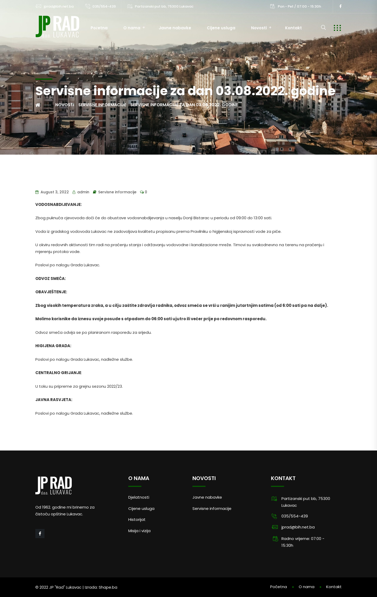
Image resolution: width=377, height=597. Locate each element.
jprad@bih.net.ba (59, 6)
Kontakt (293, 28)
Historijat (137, 519)
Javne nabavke (175, 28)
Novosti (259, 28)
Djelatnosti (138, 497)
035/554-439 (104, 6)
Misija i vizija (139, 530)
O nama (131, 28)
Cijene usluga (221, 28)
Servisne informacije (117, 192)
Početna (99, 28)
